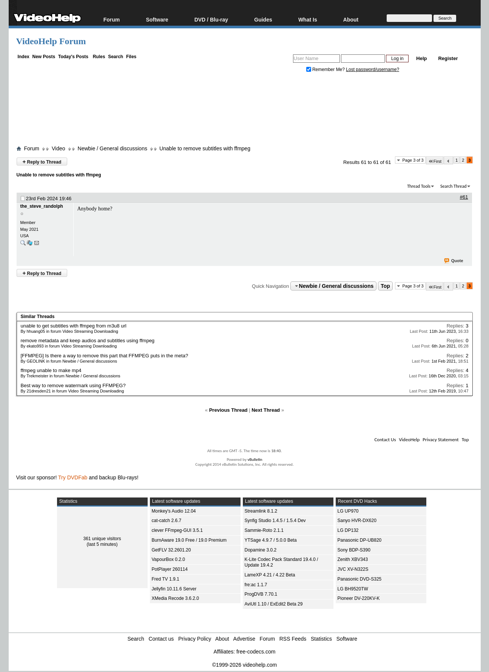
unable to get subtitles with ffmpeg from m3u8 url (73, 326)
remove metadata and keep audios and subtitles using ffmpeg (88, 340)
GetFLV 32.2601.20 (171, 550)
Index (23, 56)
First (434, 161)
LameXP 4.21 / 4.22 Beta (270, 575)
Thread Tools (418, 186)
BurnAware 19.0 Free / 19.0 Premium (189, 540)
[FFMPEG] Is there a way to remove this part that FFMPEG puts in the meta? (104, 355)
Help (421, 58)
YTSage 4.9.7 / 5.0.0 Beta (271, 540)
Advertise (244, 639)
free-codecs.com (255, 652)
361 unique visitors (102, 538)
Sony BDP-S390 (354, 550)
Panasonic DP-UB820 (360, 540)
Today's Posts (73, 56)
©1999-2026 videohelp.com (244, 665)
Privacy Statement (440, 439)
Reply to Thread (42, 161)
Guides (263, 19)
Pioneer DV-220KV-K (359, 598)
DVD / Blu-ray (211, 19)
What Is (307, 19)
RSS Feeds (293, 639)
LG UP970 (348, 511)
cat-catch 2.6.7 (167, 520)
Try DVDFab (72, 477)
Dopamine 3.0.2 (261, 550)
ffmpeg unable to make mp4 (51, 370)
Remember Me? (326, 69)
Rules (99, 56)
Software (157, 19)
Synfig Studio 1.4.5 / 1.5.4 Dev (275, 520)
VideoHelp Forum (51, 41)
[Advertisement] (244, 110)
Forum (111, 19)
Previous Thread (228, 410)
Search (115, 56)
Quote (454, 261)
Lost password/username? (372, 69)
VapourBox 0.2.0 (168, 559)
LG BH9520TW (353, 589)
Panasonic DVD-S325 (360, 579)
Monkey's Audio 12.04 (174, 511)
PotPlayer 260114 (170, 569)
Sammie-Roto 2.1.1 (264, 530)
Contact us (161, 639)
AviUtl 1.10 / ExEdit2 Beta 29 (274, 604)
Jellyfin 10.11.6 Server (174, 589)
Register (448, 58)
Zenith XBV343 (353, 559)
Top (385, 286)
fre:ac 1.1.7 (256, 584)
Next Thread (265, 410)
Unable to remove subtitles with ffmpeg (204, 148)
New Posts (44, 56)
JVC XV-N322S (353, 569)
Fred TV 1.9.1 (165, 579)
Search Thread (453, 186)
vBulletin (254, 459)
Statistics (321, 639)
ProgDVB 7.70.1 (261, 594)
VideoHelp (409, 439)
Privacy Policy (194, 639)
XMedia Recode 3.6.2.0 (175, 598)
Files (131, 56)
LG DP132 (348, 530)
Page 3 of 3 (412, 160)
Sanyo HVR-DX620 (357, 520)
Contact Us (385, 439)
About (350, 19)
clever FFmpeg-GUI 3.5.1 (177, 530)
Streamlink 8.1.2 (261, 511)
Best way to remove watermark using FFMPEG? (73, 385)
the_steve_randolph (41, 206)
